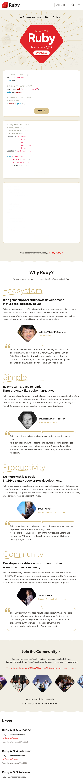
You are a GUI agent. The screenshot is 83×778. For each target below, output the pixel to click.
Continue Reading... (10, 578)
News (9, 561)
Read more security (11, 755)
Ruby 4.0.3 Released (16, 612)
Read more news (9, 655)
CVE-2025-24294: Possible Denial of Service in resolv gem (31, 744)
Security (11, 665)
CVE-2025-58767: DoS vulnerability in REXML (24, 731)
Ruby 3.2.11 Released (16, 633)
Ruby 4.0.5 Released (16, 570)
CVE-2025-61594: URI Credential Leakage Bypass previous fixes (33, 718)
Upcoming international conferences (41, 543)
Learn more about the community (40, 539)
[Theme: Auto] (72, 5)
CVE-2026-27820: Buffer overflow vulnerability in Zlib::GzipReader (35, 706)
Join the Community (41, 492)
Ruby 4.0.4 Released (16, 591)
